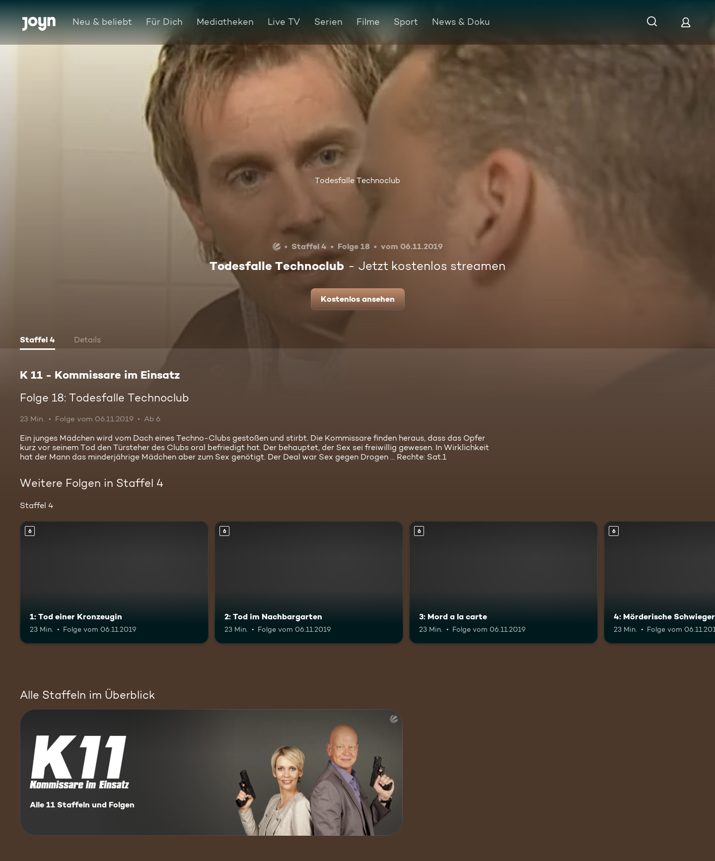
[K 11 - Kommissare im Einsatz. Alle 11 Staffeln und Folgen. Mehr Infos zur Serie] (211, 772)
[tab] (37, 341)
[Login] (686, 22)
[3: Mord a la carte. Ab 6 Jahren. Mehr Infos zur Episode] (503, 582)
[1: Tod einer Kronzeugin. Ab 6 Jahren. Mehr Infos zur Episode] (114, 582)
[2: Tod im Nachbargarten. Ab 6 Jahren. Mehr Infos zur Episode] (308, 582)
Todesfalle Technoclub (357, 180)
